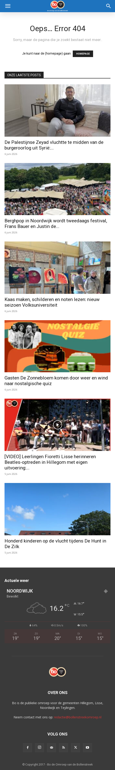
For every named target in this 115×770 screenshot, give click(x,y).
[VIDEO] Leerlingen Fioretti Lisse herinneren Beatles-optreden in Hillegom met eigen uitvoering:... (50, 462)
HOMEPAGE (83, 53)
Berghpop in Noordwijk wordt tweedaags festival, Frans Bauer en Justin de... (56, 223)
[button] (7, 6)
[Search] (108, 6)
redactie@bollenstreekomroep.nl (77, 717)
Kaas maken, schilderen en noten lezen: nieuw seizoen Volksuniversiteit (52, 302)
